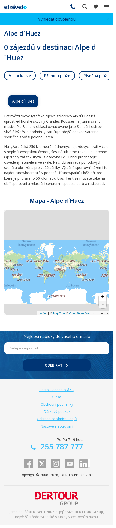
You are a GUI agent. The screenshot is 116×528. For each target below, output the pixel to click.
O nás (57, 397)
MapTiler (59, 313)
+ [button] (102, 297)
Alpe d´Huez (23, 101)
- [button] (102, 304)
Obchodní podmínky (57, 404)
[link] (20, 75)
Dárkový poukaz (57, 411)
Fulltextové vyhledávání (84, 6)
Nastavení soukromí (56, 426)
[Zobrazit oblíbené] (95, 6)
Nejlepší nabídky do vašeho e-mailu (57, 336)
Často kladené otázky (56, 389)
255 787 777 (72, 6)
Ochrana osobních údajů (57, 418)
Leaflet (42, 313)
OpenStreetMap (80, 313)
